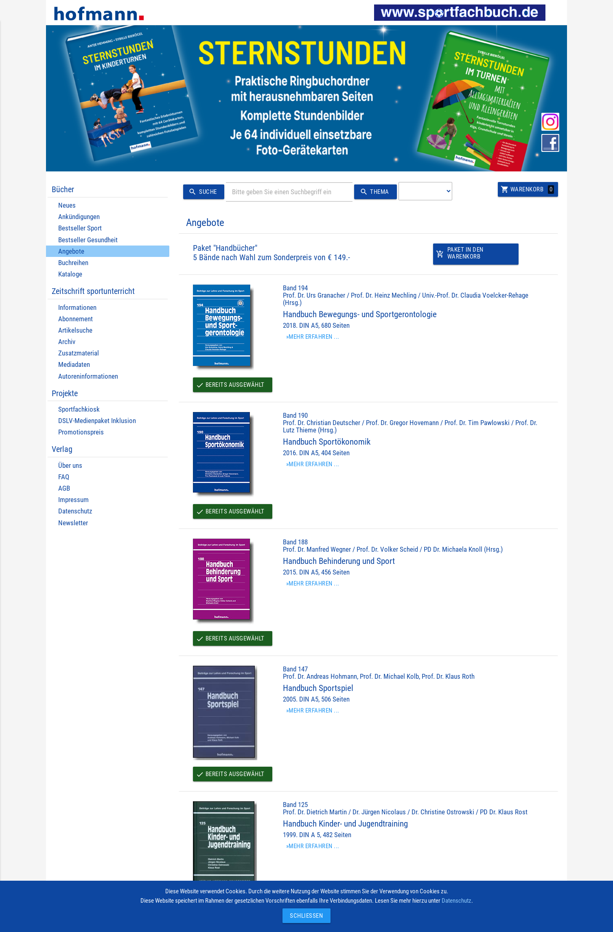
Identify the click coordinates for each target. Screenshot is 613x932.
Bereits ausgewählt (230, 385)
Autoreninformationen (88, 376)
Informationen (77, 307)
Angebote (71, 251)
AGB (64, 488)
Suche (201, 192)
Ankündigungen (79, 217)
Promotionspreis (81, 432)
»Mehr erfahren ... (312, 336)
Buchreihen (73, 263)
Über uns (70, 465)
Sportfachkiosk (79, 409)
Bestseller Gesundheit (88, 240)
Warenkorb (527, 189)
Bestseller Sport (80, 228)
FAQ (63, 477)
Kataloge (70, 274)
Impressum (73, 500)
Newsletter (73, 523)
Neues (67, 205)
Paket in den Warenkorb (460, 255)
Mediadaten (74, 364)
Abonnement (75, 319)
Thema (373, 192)
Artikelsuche (75, 330)
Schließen (304, 915)
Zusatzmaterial (78, 353)
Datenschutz (75, 511)
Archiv (66, 342)
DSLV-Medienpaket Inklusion (97, 421)
